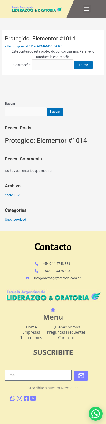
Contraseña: (43, 65)
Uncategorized (17, 46)
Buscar (10, 103)
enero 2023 (13, 195)
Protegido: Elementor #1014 (46, 140)
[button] (87, 9)
